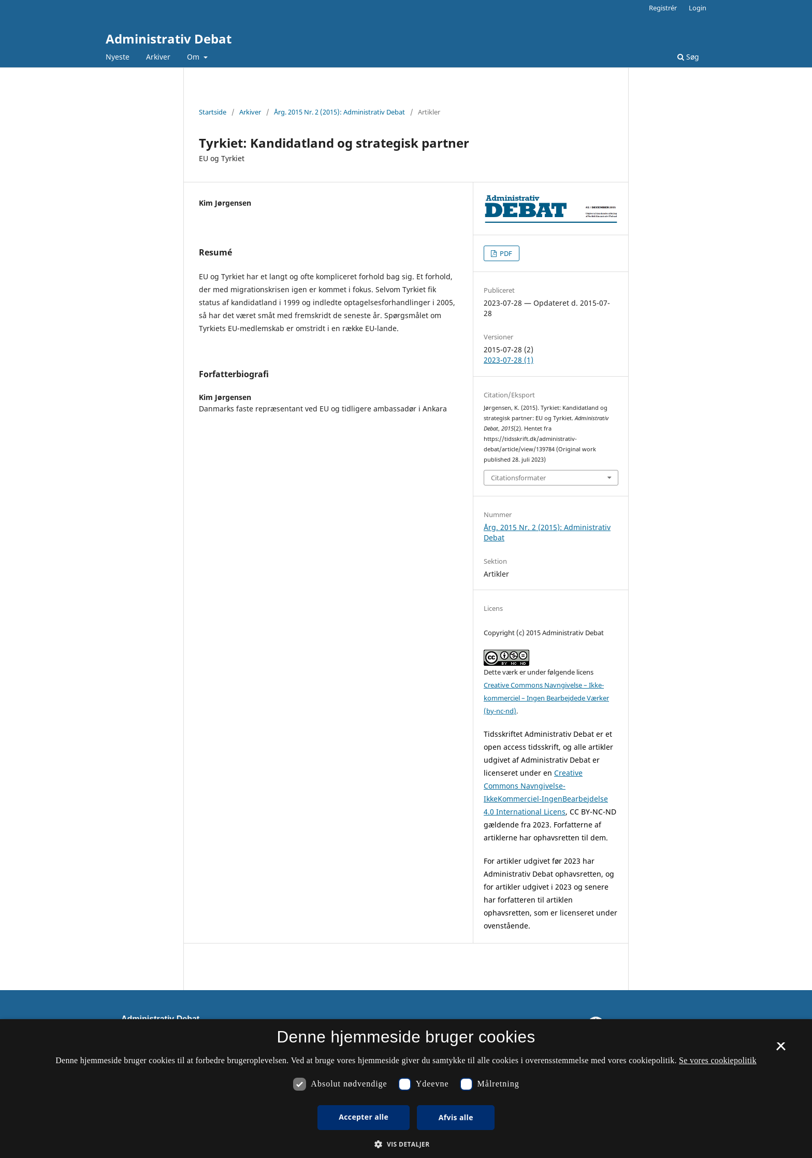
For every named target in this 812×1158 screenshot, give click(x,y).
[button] (405, 1144)
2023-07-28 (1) (508, 360)
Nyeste (117, 57)
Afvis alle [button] (456, 1117)
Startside (212, 112)
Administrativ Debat (168, 38)
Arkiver (158, 57)
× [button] (781, 1049)
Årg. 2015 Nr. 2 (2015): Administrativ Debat (339, 112)
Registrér (663, 7)
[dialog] (406, 1088)
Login (697, 7)
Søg (688, 57)
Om (194, 57)
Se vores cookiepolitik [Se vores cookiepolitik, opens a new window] (718, 1060)
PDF (505, 253)
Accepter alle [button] (363, 1117)
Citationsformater (518, 477)
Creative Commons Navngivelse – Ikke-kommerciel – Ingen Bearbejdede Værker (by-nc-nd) (546, 698)
